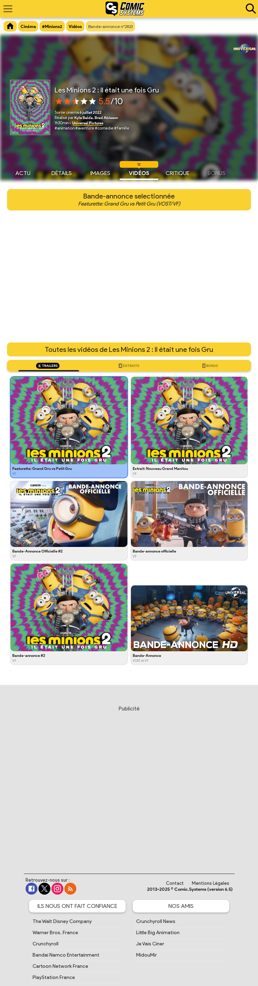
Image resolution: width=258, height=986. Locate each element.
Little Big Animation (158, 933)
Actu (22, 172)
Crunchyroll (45, 944)
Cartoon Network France (60, 966)
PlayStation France (54, 977)
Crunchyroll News (155, 921)
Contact (175, 883)
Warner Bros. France (55, 933)
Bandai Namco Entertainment (66, 955)
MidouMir (146, 955)
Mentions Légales (210, 883)
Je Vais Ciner (150, 944)
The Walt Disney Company (62, 921)
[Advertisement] (130, 783)
